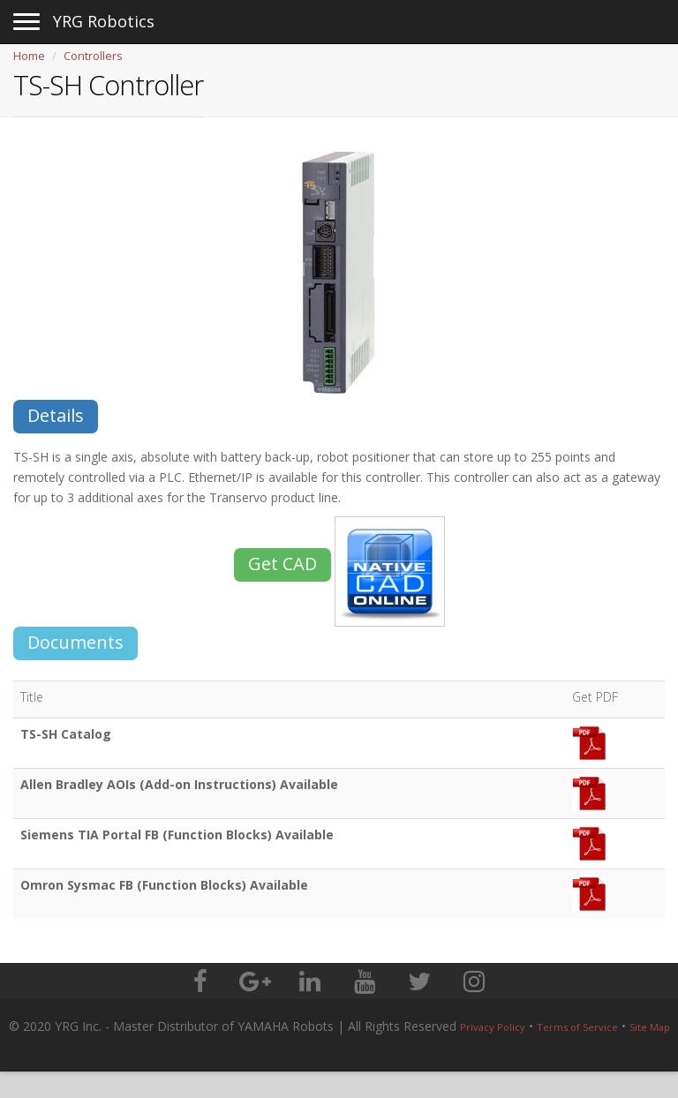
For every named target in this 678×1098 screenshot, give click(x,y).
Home (29, 56)
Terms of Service (577, 1027)
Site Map (649, 1027)
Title (31, 696)
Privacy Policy (492, 1027)
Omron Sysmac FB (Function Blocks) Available (164, 884)
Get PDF (595, 696)
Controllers (93, 56)
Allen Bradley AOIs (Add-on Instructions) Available (179, 784)
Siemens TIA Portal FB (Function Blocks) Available (177, 834)
